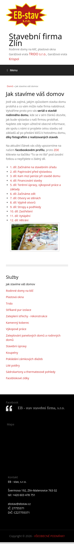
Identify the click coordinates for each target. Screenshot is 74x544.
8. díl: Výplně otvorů (23, 202)
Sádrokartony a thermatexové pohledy (30, 372)
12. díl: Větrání (19, 220)
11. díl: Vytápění (20, 216)
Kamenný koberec (17, 323)
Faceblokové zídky (17, 378)
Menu (12, 70)
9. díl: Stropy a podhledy (25, 207)
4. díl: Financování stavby (26, 180)
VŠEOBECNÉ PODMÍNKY (49, 536)
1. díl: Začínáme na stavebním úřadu (33, 167)
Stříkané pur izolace (18, 310)
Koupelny (12, 353)
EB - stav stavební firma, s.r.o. (41, 408)
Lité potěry (13, 365)
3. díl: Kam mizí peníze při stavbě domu (35, 176)
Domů (10, 86)
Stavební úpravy (16, 346)
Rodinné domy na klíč (20, 291)
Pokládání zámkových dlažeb (24, 359)
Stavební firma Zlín (35, 39)
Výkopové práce (16, 329)
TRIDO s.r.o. (37, 54)
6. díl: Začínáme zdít (23, 194)
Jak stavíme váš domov (20, 284)
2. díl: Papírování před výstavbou (31, 172)
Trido (9, 303)
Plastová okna (15, 297)
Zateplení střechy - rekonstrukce (26, 316)
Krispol (14, 59)
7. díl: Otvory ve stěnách (25, 198)
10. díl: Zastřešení (21, 211)
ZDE (56, 150)
